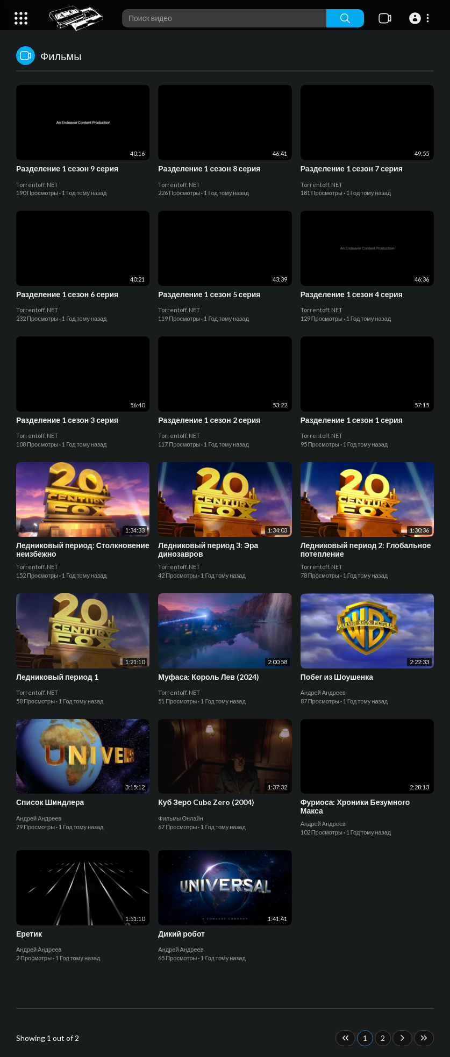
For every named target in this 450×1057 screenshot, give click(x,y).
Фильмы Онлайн (180, 818)
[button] (421, 18)
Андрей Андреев (323, 692)
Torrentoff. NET (37, 184)
